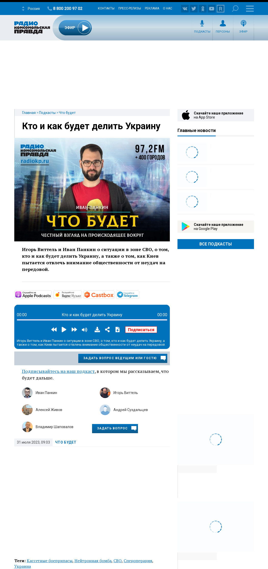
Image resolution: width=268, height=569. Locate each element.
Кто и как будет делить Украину (91, 126)
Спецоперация (138, 560)
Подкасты (202, 31)
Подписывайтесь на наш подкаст (58, 371)
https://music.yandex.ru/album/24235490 (81, 294)
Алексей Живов (49, 410)
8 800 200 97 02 (67, 8)
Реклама (152, 8)
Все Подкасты (215, 244)
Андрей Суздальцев (130, 410)
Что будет (67, 113)
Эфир (243, 31)
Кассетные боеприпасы (49, 560)
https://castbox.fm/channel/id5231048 (113, 294)
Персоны (223, 31)
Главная (29, 113)
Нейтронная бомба (92, 560)
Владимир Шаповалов (54, 427)
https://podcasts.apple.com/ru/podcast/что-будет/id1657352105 (51, 294)
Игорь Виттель (125, 393)
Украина (22, 566)
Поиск (235, 8)
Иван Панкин (46, 393)
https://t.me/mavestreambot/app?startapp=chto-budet (138, 294)
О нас (167, 8)
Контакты (106, 8)
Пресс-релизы (129, 8)
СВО (117, 560)
